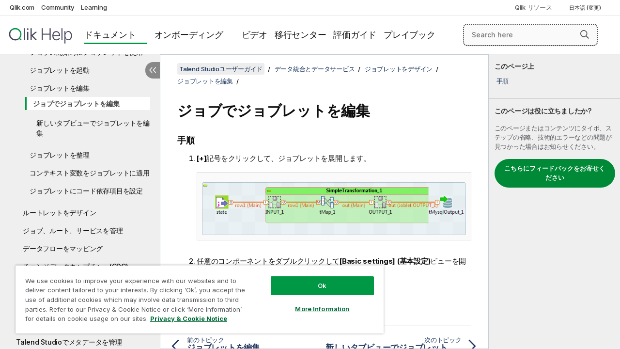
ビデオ (254, 35)
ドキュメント (110, 35)
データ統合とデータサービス (315, 69)
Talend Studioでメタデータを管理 (69, 342)
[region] (195, 295)
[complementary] (554, 201)
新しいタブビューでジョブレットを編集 (93, 128)
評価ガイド (354, 35)
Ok (314, 278)
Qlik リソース (533, 7)
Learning (94, 7)
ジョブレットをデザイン (399, 69)
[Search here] (530, 35)
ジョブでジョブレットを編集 (76, 103)
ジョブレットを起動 (60, 70)
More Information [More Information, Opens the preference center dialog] (315, 301)
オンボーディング (189, 35)
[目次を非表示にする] (152, 70)
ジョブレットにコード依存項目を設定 (86, 191)
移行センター (300, 35)
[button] (584, 34)
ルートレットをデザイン (59, 212)
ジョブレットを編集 (60, 88)
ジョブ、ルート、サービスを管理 (73, 230)
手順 (502, 81)
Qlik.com (22, 7)
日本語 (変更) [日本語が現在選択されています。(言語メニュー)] (586, 7)
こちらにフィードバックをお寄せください (554, 173)
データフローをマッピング (63, 248)
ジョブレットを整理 (60, 155)
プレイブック (409, 35)
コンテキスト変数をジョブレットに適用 (90, 173)
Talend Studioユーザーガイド (221, 69)
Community (58, 7)
